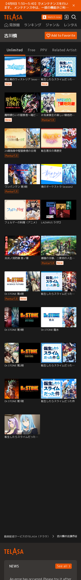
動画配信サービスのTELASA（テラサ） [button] (27, 536)
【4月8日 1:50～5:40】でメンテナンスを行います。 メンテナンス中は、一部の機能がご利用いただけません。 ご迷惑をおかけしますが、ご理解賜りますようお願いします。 (36, 6)
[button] (51, 17)
